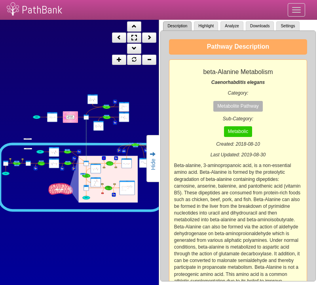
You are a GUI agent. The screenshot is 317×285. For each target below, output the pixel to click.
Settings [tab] (288, 26)
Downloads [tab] (260, 26)
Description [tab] (177, 26)
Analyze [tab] (232, 26)
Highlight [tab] (206, 26)
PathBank (42, 10)
